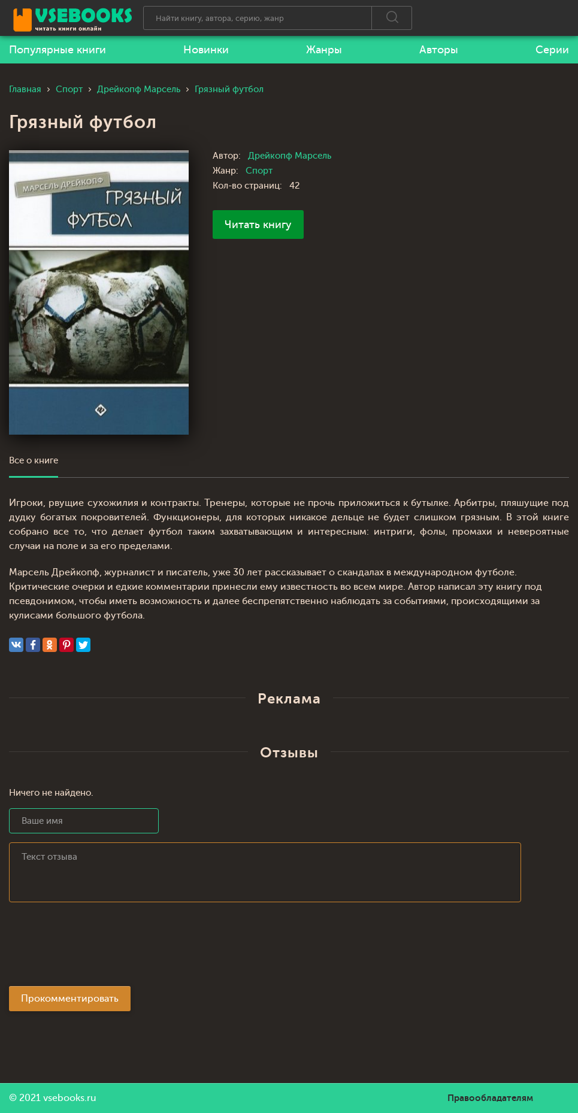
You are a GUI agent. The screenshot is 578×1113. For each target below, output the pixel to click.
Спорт (259, 171)
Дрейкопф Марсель (289, 156)
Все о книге (33, 461)
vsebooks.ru (69, 1098)
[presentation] (100, 947)
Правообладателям (490, 1098)
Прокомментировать (70, 998)
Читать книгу (258, 225)
